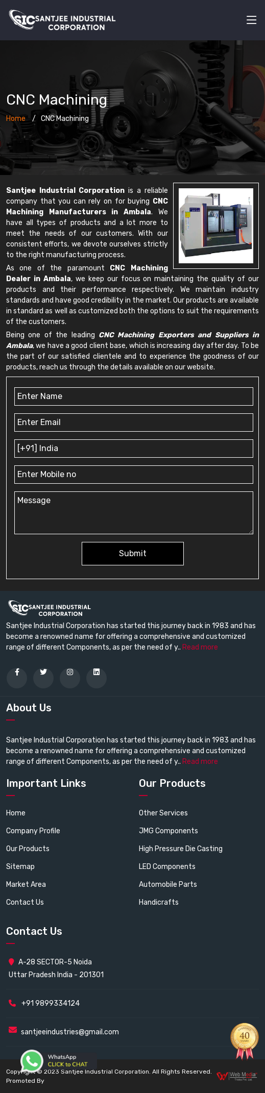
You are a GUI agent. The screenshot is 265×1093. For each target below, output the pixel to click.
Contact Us (25, 902)
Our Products (28, 848)
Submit (133, 553)
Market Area (26, 884)
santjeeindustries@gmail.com (70, 1032)
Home (16, 118)
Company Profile (33, 831)
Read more (200, 647)
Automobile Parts (168, 884)
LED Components (167, 866)
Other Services (163, 813)
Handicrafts (159, 902)
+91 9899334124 (44, 1003)
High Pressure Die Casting (181, 848)
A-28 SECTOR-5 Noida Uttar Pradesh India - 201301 (56, 968)
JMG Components (168, 831)
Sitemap (20, 866)
